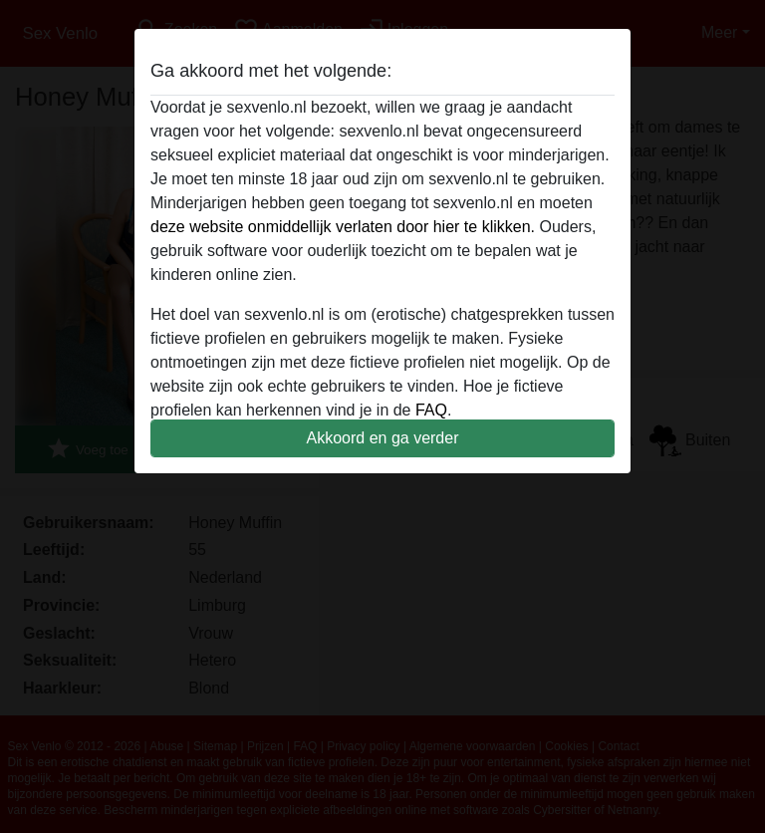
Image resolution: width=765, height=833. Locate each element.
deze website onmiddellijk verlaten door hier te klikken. (342, 226)
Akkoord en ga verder (383, 437)
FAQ (431, 410)
